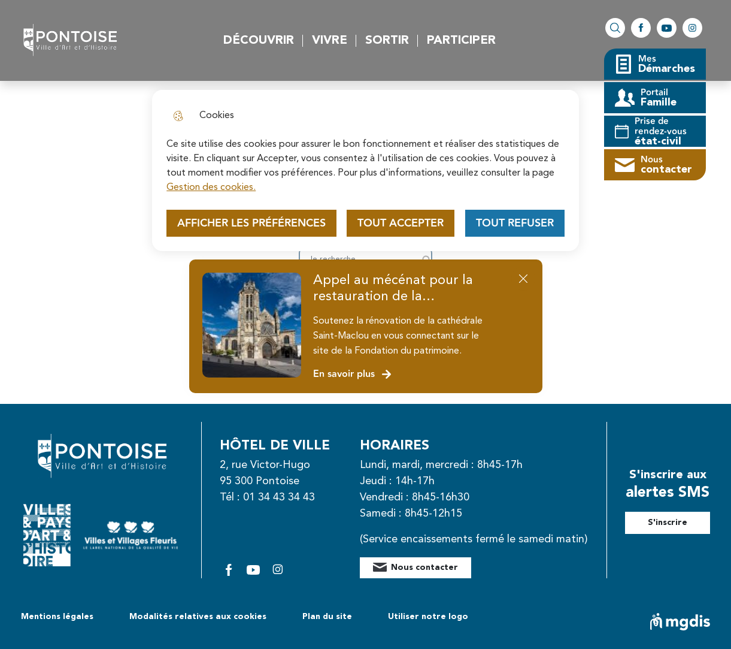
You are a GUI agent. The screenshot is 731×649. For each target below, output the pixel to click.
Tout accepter (400, 223)
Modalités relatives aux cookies (197, 616)
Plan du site (327, 616)
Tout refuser (515, 223)
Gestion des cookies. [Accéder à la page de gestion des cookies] (211, 187)
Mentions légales (57, 616)
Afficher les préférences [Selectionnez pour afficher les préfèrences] (251, 223)
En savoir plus (353, 374)
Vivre (329, 41)
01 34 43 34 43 (279, 497)
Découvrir (258, 41)
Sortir (387, 41)
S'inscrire (667, 522)
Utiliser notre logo (428, 616)
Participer (461, 41)
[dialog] (365, 170)
